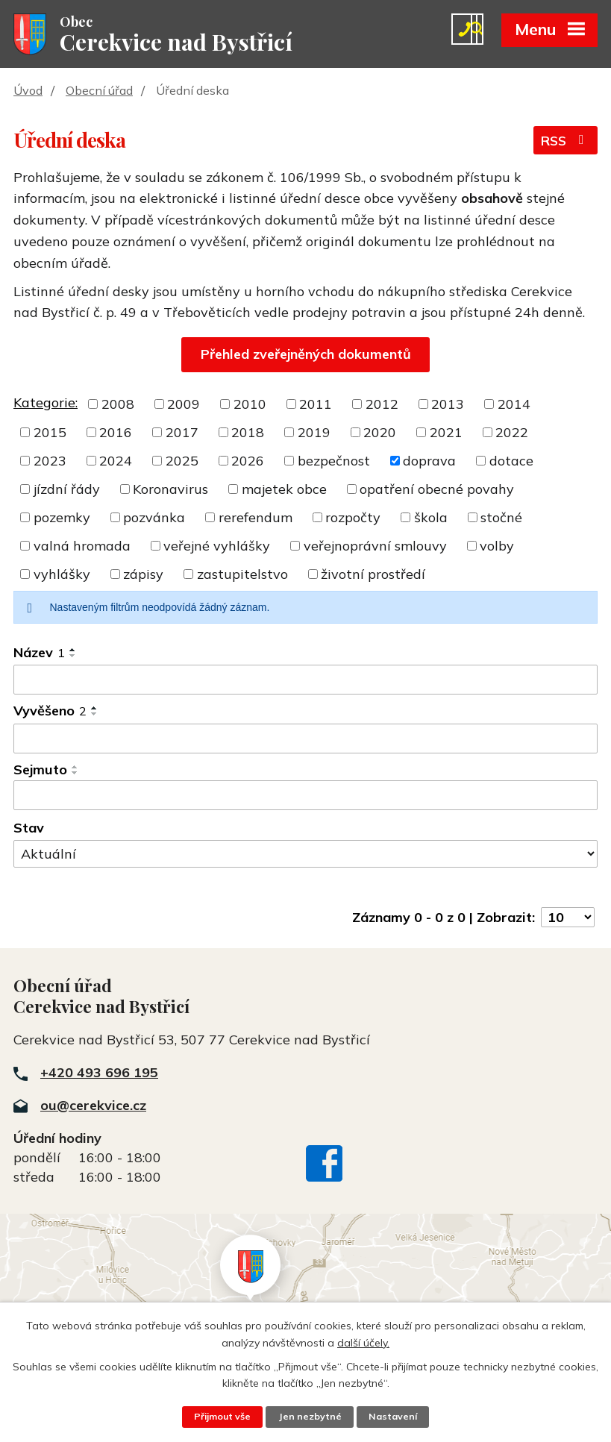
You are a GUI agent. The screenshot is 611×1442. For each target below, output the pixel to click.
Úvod (28, 91)
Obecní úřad (99, 91)
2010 (250, 405)
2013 (447, 405)
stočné (501, 518)
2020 (379, 433)
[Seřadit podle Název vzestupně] (73, 651)
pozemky (62, 518)
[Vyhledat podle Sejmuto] (305, 797)
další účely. (363, 1342)
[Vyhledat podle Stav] (305, 855)
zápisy (143, 575)
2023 (50, 462)
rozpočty (352, 518)
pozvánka (154, 518)
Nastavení (394, 1417)
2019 (314, 433)
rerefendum (255, 518)
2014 (514, 405)
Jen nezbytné (310, 1417)
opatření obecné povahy (437, 490)
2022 (511, 433)
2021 (446, 433)
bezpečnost (334, 462)
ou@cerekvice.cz (93, 1106)
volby (497, 547)
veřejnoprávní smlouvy (375, 547)
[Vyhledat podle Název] (305, 681)
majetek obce (284, 490)
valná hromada (82, 547)
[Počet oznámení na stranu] (568, 918)
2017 (182, 433)
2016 (115, 433)
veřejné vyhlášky (216, 547)
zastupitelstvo (242, 575)
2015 (50, 433)
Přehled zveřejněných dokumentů (306, 355)
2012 (382, 405)
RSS (564, 142)
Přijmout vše (221, 1417)
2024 (115, 462)
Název (39, 653)
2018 (247, 433)
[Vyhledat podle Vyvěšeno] (305, 740)
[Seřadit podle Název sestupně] (73, 657)
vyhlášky (62, 575)
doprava (429, 462)
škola (431, 518)
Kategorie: (45, 404)
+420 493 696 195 (99, 1073)
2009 (183, 405)
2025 (182, 462)
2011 (315, 405)
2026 (247, 462)
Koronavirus (170, 490)
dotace (511, 462)
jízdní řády (67, 490)
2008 (117, 405)
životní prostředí (373, 575)
